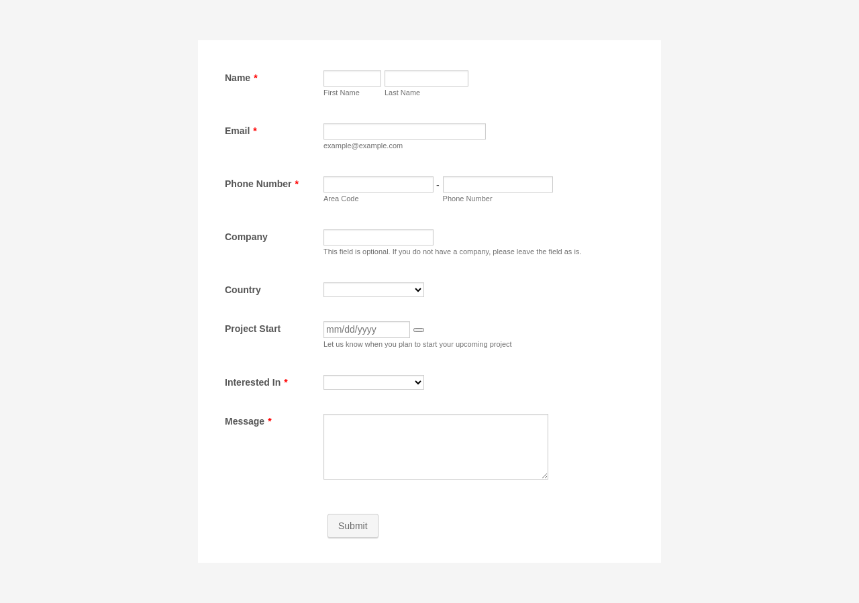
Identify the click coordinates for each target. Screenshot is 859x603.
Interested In (256, 382)
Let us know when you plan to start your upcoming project (417, 344)
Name (241, 77)
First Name (341, 93)
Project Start (253, 328)
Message (248, 421)
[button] (418, 330)
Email (241, 130)
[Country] (373, 289)
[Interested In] (373, 382)
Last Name (402, 93)
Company (246, 236)
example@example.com (363, 146)
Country (243, 289)
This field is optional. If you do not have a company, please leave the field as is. (452, 252)
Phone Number (262, 183)
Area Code (341, 199)
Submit (353, 525)
